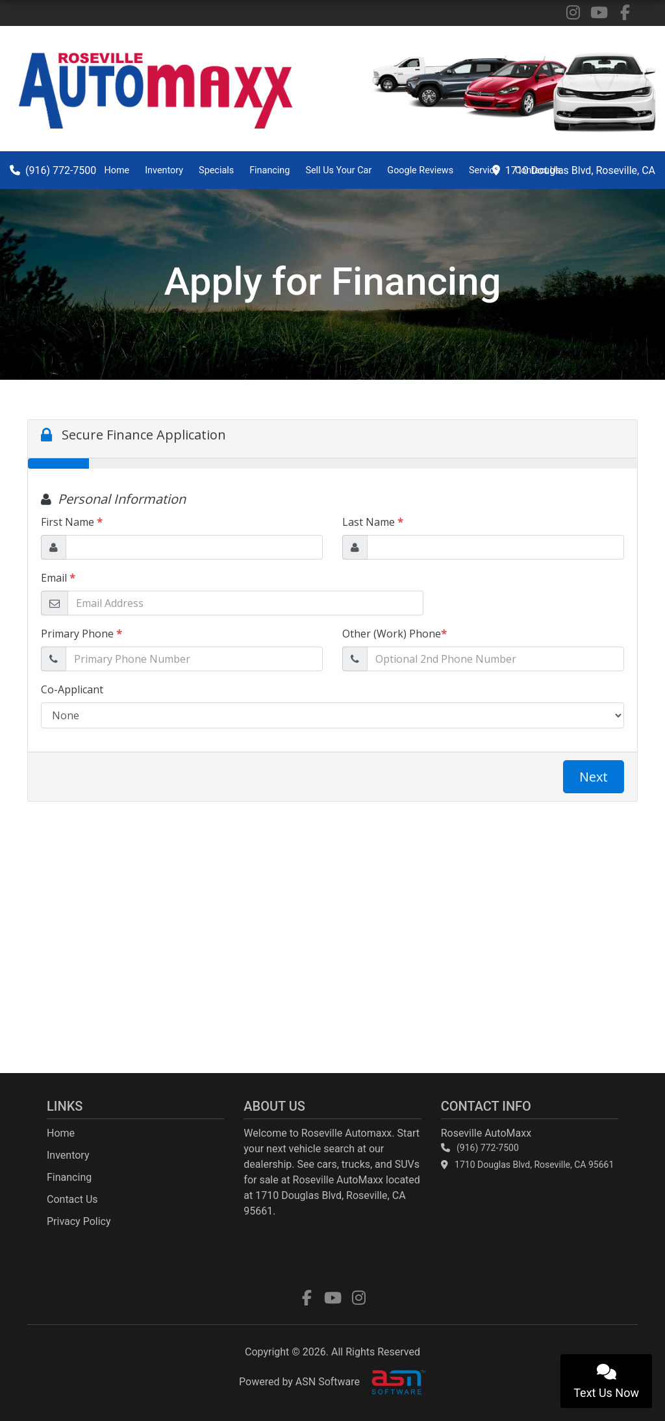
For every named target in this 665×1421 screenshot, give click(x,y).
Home (116, 170)
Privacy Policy (79, 1221)
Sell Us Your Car (338, 170)
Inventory (164, 170)
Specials (216, 170)
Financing (269, 170)
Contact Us (538, 170)
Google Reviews (420, 170)
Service (484, 170)
